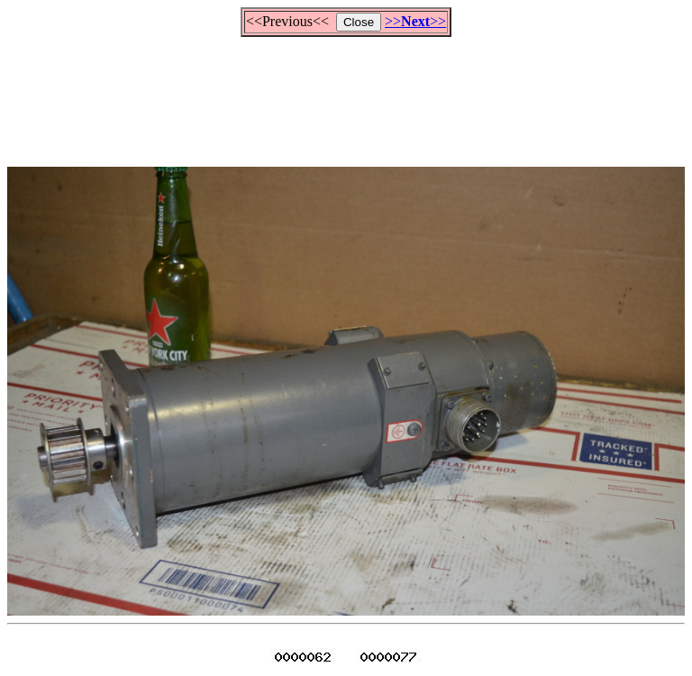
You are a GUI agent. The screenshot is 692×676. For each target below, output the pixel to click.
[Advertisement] (346, 93)
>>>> (415, 21)
